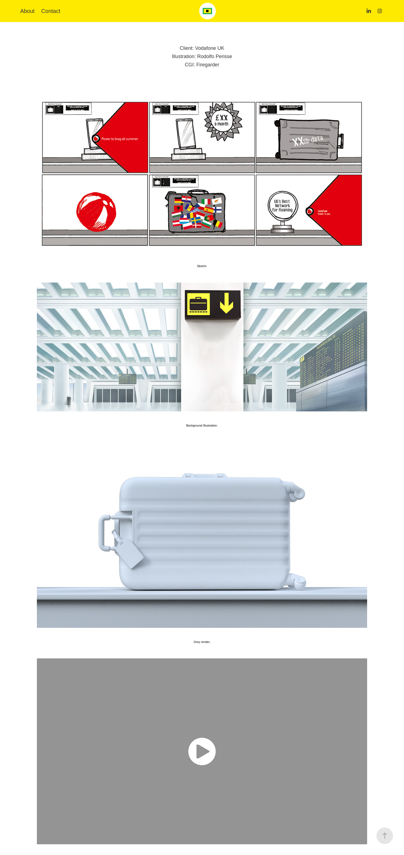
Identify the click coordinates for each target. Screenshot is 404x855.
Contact (50, 11)
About (27, 11)
